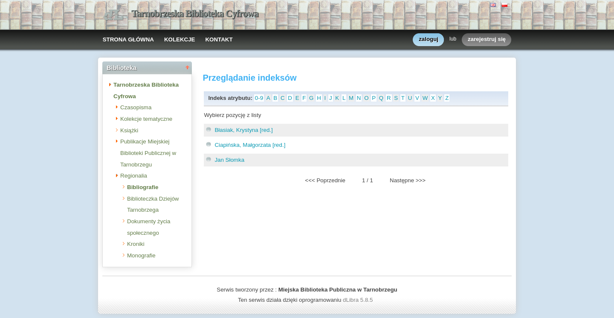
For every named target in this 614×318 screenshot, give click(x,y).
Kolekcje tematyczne (146, 119)
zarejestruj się (487, 39)
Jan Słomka (229, 160)
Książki (129, 130)
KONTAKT (218, 39)
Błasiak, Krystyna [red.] (243, 130)
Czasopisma (135, 107)
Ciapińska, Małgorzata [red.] (249, 145)
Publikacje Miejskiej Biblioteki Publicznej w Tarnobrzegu (148, 152)
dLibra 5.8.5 (358, 300)
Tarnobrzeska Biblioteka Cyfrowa (194, 13)
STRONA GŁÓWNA (128, 39)
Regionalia (133, 175)
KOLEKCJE (179, 39)
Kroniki (136, 244)
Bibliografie (142, 187)
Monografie (141, 255)
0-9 (259, 98)
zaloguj (428, 39)
